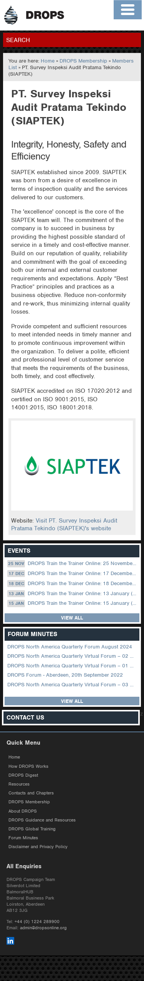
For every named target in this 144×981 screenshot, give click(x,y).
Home (48, 61)
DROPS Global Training (32, 829)
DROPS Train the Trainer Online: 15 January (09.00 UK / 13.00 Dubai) (72, 603)
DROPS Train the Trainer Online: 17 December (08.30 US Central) (72, 573)
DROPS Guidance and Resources (42, 820)
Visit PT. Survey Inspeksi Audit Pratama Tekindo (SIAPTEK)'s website (64, 524)
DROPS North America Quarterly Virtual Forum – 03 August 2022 (72, 684)
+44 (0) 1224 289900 (37, 921)
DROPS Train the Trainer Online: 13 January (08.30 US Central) (72, 593)
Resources (19, 784)
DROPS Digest (23, 775)
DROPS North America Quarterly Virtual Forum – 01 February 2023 (72, 665)
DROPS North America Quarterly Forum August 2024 (69, 646)
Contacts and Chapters (31, 793)
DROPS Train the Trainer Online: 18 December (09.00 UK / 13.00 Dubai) (72, 583)
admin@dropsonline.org (43, 928)
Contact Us (25, 717)
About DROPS (22, 811)
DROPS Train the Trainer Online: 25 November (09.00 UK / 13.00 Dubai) (72, 563)
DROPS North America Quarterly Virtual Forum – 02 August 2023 (72, 656)
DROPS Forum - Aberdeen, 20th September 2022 (65, 675)
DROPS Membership (83, 61)
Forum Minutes (23, 838)
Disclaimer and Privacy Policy (38, 847)
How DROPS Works (28, 766)
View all (72, 617)
